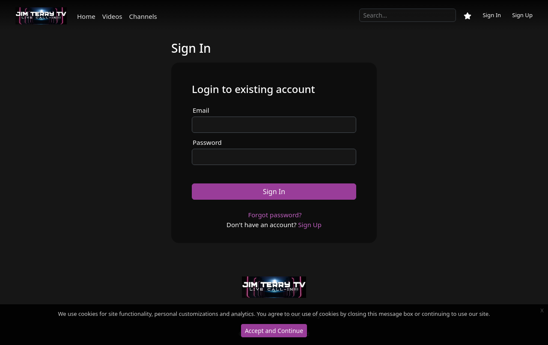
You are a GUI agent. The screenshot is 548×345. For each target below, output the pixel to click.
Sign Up (522, 15)
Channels (143, 16)
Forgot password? (274, 214)
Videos (112, 16)
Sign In (491, 15)
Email (201, 110)
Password (207, 142)
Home (86, 16)
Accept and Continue (274, 331)
